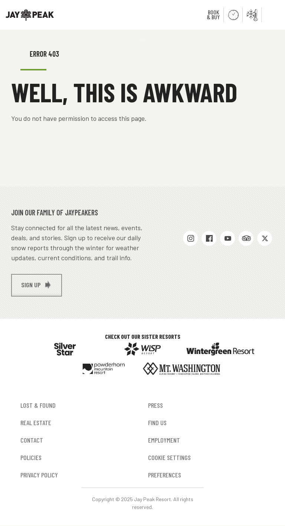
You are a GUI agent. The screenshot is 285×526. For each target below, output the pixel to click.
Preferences (164, 475)
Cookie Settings (169, 457)
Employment (164, 440)
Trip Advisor (246, 238)
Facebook (209, 238)
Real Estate (35, 423)
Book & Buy (213, 14)
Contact (31, 440)
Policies (31, 457)
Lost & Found (38, 405)
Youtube (227, 238)
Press (155, 405)
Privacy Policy (39, 475)
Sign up (31, 285)
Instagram (190, 238)
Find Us (157, 423)
